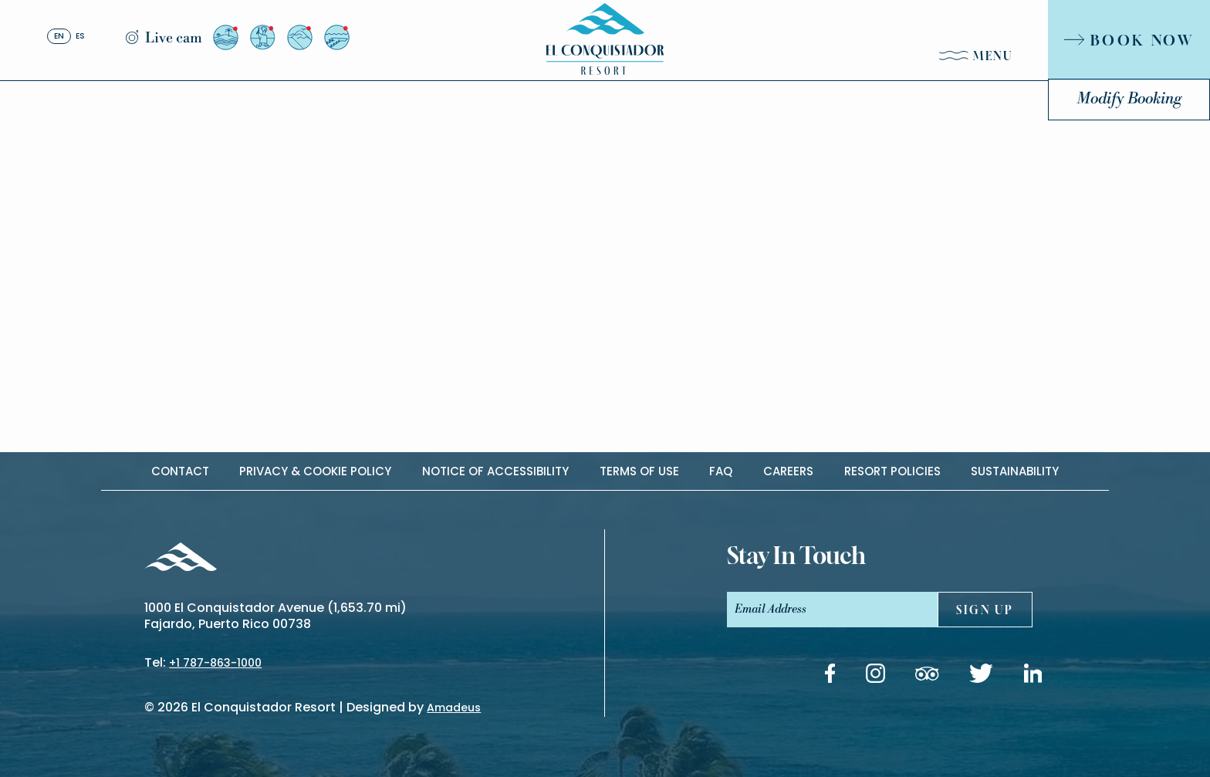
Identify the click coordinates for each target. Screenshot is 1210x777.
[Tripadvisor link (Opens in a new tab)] (926, 676)
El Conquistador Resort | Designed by (336, 707)
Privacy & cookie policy (315, 471)
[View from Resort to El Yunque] (300, 37)
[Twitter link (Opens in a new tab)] (981, 676)
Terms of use (639, 471)
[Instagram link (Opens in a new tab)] (875, 676)
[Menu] (976, 59)
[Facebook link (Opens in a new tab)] (830, 676)
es (80, 36)
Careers (788, 471)
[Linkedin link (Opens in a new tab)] (1033, 676)
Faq (720, 471)
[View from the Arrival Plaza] (262, 37)
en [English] (59, 36)
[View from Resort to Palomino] (225, 37)
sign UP (985, 610)
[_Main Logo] (605, 39)
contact (180, 471)
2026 (172, 707)
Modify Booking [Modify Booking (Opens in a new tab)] (1128, 99)
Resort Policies (892, 471)
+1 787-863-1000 (215, 663)
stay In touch (796, 555)
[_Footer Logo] (180, 559)
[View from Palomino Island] (337, 37)
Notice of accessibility (495, 471)
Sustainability (1015, 471)
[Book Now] (1129, 40)
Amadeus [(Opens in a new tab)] (454, 707)
